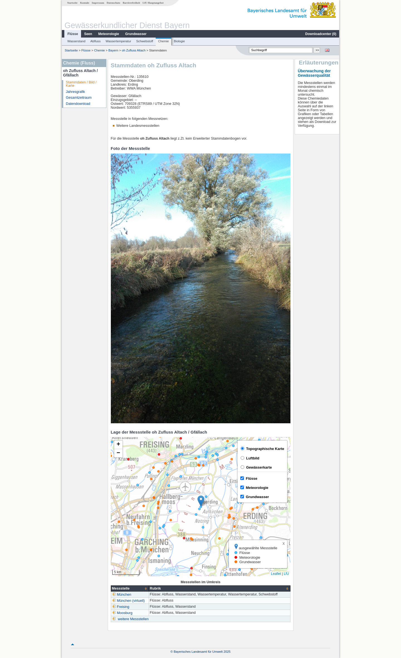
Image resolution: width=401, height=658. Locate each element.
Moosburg (122, 613)
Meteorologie (108, 34)
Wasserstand (76, 41)
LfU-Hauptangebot (153, 2)
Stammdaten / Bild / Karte (81, 84)
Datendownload (78, 104)
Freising (120, 607)
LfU (286, 574)
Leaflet (276, 574)
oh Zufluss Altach (133, 50)
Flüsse (72, 34)
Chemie (163, 41)
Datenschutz (113, 2)
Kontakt (84, 2)
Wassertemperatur (118, 41)
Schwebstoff (144, 41)
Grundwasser (136, 34)
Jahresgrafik (75, 92)
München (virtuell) (128, 601)
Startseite (72, 2)
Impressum (98, 2)
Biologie (179, 41)
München (121, 595)
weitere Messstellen (133, 619)
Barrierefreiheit (131, 2)
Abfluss (96, 41)
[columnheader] (130, 589)
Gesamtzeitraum (79, 98)
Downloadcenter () (320, 34)
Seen (88, 34)
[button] (200, 501)
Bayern (113, 50)
